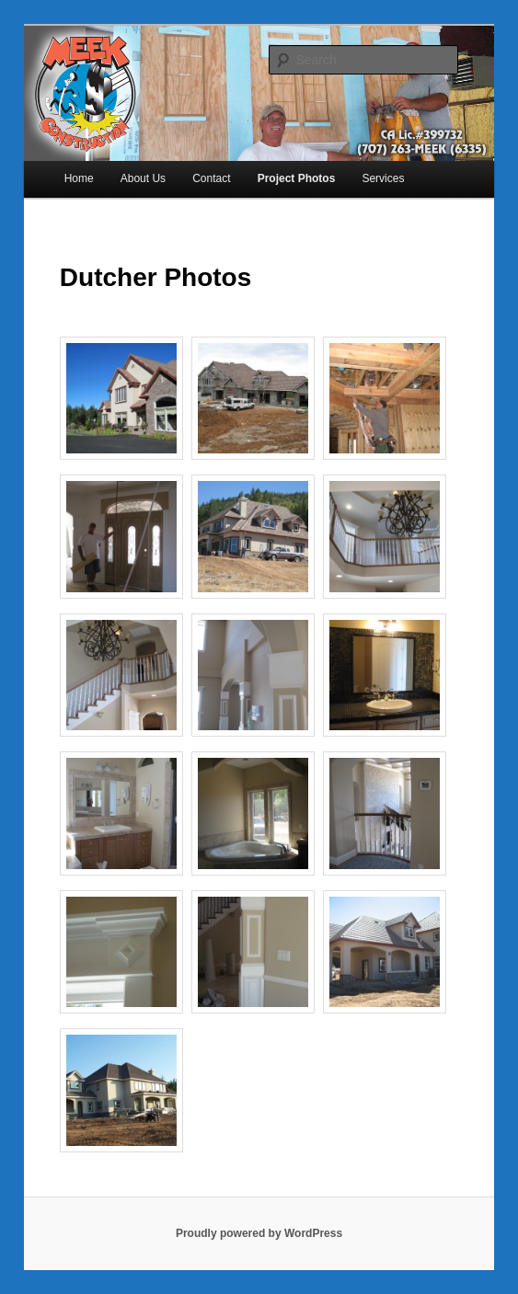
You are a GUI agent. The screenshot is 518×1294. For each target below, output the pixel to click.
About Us (143, 178)
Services (383, 178)
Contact (211, 178)
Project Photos (297, 178)
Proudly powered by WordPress (259, 1233)
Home (79, 178)
